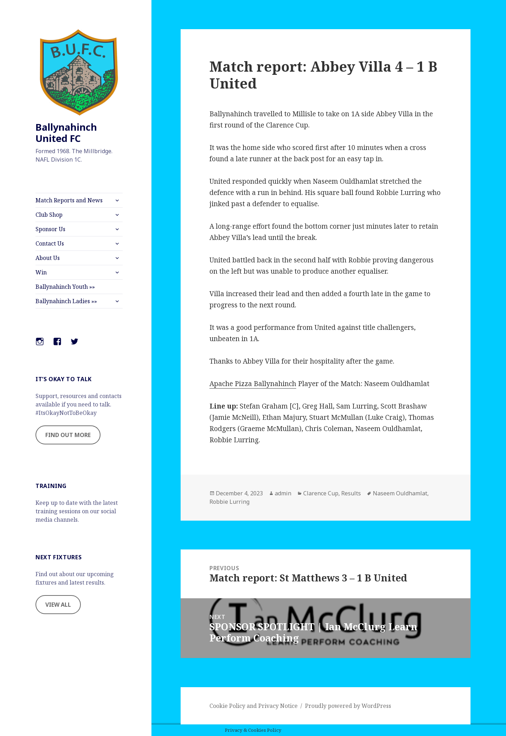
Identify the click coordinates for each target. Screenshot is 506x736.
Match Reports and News (69, 200)
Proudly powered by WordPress (348, 706)
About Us (47, 258)
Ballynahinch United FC (66, 133)
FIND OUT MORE (68, 435)
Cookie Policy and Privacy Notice (253, 706)
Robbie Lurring (229, 502)
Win (41, 272)
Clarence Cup (320, 493)
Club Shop (49, 215)
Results (351, 493)
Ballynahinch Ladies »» (66, 301)
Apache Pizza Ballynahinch (252, 383)
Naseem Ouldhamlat (400, 493)
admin (283, 493)
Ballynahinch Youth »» (65, 287)
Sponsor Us (50, 229)
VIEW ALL (58, 604)
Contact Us (49, 243)
